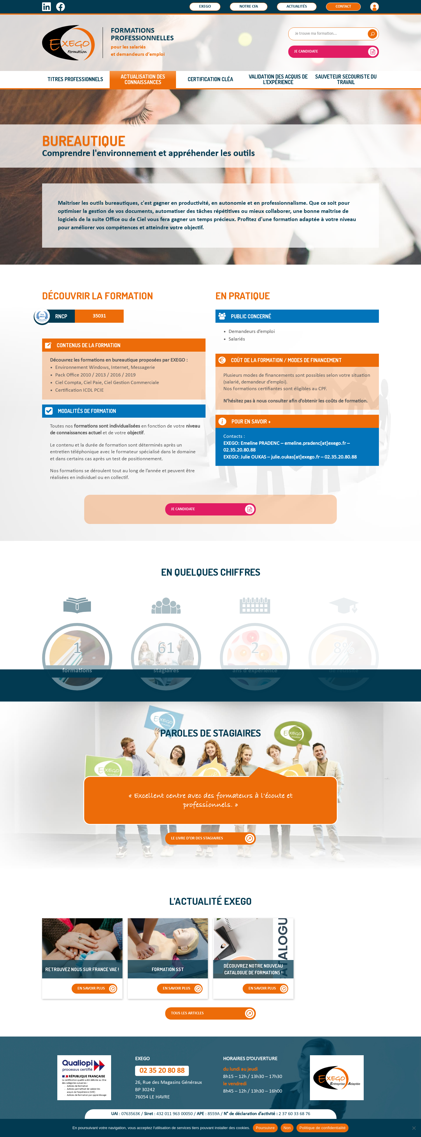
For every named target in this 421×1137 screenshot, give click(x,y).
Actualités (297, 6)
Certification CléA (210, 79)
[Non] (414, 1128)
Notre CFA (248, 6)
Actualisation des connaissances (143, 79)
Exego (205, 6)
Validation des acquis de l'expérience (278, 79)
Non (287, 1128)
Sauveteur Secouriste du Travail (346, 79)
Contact (343, 6)
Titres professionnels (75, 79)
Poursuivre (265, 1128)
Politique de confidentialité (322, 1128)
